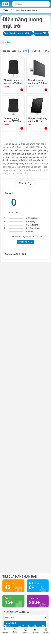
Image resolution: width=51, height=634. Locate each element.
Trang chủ (7, 10)
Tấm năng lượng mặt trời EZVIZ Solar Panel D (13, 120)
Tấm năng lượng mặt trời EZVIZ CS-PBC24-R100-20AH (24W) (37, 81)
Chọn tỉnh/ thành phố (16, 612)
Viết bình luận (25, 242)
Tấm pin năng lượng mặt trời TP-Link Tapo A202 (37, 120)
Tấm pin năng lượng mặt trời (18, 33)
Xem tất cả (25, 183)
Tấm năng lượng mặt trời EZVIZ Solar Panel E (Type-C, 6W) (13, 81)
